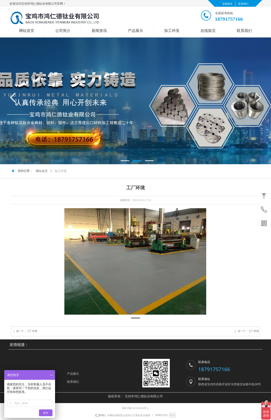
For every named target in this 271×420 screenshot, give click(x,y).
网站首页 (42, 171)
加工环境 (60, 171)
